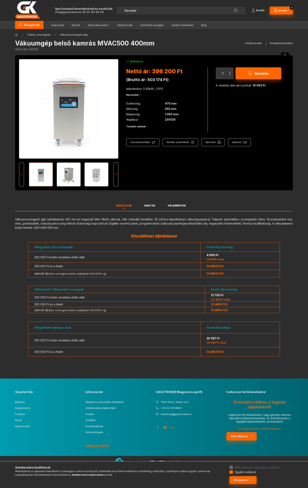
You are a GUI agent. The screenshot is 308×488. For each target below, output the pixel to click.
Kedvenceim (22, 426)
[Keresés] (236, 10)
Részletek (132, 94)
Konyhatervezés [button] (98, 25)
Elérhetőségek (94, 432)
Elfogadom (241, 479)
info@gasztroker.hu (68, 12)
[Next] (115, 174)
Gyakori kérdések (182, 25)
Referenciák (125, 25)
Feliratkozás (239, 436)
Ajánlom (237, 142)
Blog (204, 25)
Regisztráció (22, 408)
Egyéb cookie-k (245, 472)
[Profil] (258, 11)
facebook (157, 427)
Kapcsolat (57, 25)
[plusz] (229, 70)
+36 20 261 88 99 (92, 12)
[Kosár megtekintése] (281, 11)
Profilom (20, 414)
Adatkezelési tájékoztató (101, 408)
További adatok (135, 126)
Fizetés (90, 414)
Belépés (20, 402)
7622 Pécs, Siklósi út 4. (175, 402)
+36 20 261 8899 (171, 408)
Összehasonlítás (140, 142)
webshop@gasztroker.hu (176, 414)
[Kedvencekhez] (285, 54)
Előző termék (254, 43)
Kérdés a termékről (178, 142)
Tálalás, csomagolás (39, 34)
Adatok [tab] (149, 205)
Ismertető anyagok (152, 25)
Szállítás (91, 420)
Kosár (18, 420)
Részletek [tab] (124, 205)
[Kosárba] (258, 73)
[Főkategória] (16, 35)
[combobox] (180, 11)
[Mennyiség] (222, 73)
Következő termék (281, 43)
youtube (165, 427)
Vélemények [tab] (177, 205)
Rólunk (76, 25)
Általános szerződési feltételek (105, 402)
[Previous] (21, 174)
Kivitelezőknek (94, 426)
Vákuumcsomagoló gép (74, 34)
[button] (29, 25)
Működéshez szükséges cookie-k (257, 467)
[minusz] (229, 76)
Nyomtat (211, 142)
